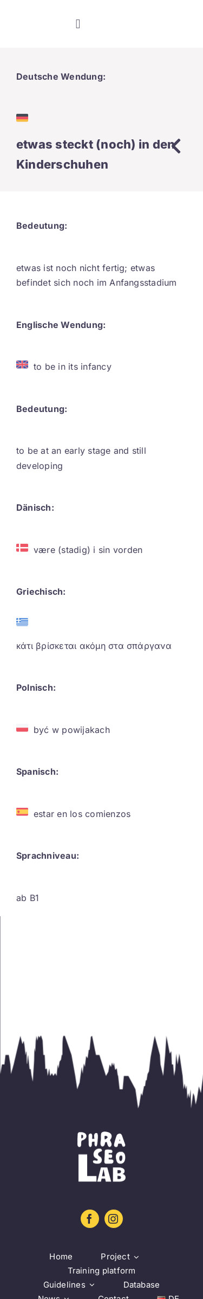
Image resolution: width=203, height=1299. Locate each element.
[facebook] (90, 1219)
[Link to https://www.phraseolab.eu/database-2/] (176, 146)
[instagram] (113, 1219)
